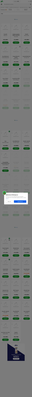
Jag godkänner (20, 201)
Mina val (9, 201)
